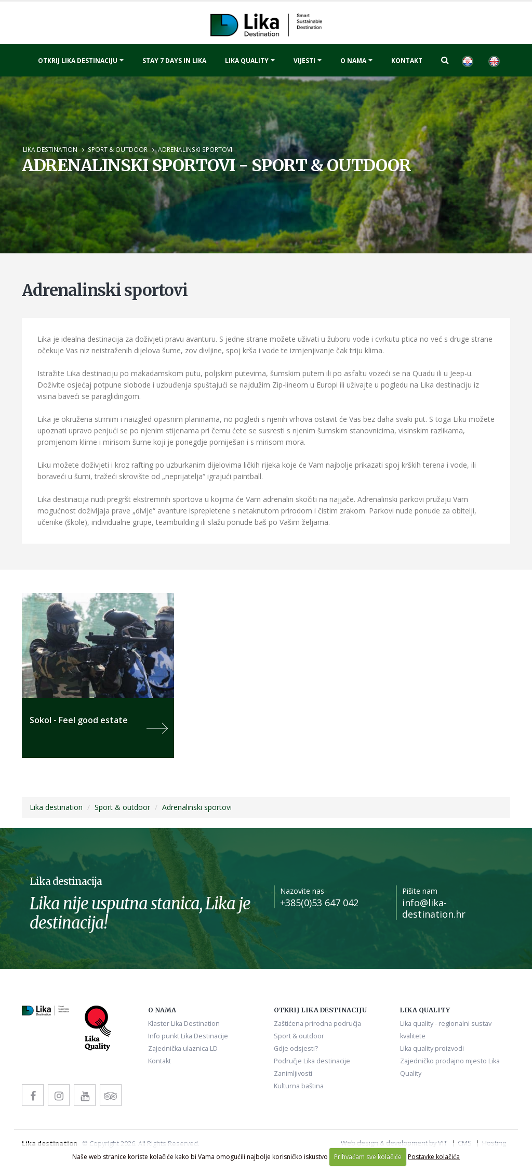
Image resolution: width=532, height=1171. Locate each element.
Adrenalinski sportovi (195, 149)
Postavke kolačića (434, 1156)
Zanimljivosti (293, 1073)
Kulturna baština (299, 1086)
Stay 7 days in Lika (174, 60)
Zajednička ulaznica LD (183, 1048)
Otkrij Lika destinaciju (77, 60)
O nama (353, 60)
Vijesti (304, 60)
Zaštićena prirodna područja (317, 1023)
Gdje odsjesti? (296, 1048)
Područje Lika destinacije (312, 1061)
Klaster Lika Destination (184, 1023)
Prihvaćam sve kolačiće (368, 1156)
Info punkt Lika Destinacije (188, 1036)
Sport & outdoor (118, 149)
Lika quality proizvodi (432, 1048)
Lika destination (50, 149)
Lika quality (247, 60)
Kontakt (406, 60)
